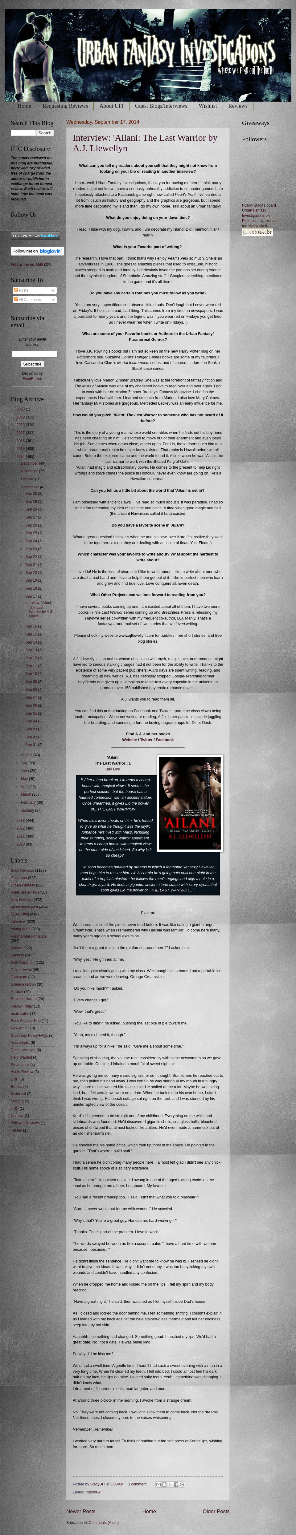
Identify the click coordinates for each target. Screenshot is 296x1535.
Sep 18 (31, 588)
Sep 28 (31, 509)
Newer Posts (81, 1511)
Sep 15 (31, 634)
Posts (21, 290)
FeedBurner (32, 379)
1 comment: (138, 1484)
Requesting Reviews (65, 106)
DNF (14, 1079)
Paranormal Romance (29, 936)
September (30, 487)
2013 (21, 820)
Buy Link (112, 769)
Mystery (17, 1101)
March (26, 794)
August (27, 755)
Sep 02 (31, 737)
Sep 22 (31, 557)
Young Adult (20, 929)
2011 (21, 836)
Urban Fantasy (23, 885)
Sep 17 (31, 596)
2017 (21, 433)
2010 (21, 844)
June (25, 771)
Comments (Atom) (104, 1523)
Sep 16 (31, 626)
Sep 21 (31, 565)
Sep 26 (31, 525)
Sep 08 (31, 690)
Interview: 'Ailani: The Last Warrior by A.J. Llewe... (38, 609)
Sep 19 (31, 580)
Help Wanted (21, 1057)
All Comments (28, 299)
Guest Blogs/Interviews (161, 106)
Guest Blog (20, 914)
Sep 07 (31, 697)
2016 (21, 441)
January (28, 810)
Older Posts (216, 1511)
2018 (21, 425)
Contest (17, 1115)
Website (129, 740)
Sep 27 (31, 517)
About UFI (111, 106)
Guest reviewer (23, 1050)
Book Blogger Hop (26, 1021)
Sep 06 (31, 705)
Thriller (16, 1130)
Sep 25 (31, 533)
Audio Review (22, 1072)
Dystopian (19, 977)
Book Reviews (22, 870)
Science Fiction (23, 984)
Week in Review (24, 892)
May (25, 779)
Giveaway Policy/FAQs (29, 1035)
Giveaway (19, 878)
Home (24, 106)
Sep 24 (31, 541)
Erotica (16, 1087)
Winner (17, 948)
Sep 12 (31, 658)
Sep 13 (31, 650)
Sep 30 (31, 493)
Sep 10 (31, 674)
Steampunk (20, 1065)
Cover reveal (21, 970)
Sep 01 (31, 745)
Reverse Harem (24, 999)
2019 (21, 417)
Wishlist (208, 106)
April (25, 787)
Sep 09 (31, 682)
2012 (21, 828)
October (28, 479)
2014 (21, 456)
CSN (14, 1108)
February (29, 802)
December (30, 463)
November (30, 471)
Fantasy (17, 955)
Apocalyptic (20, 1042)
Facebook (165, 740)
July (25, 763)
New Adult (19, 1028)
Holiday (17, 992)
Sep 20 (31, 573)
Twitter (146, 740)
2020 (21, 409)
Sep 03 (31, 729)
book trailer (20, 1014)
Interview (93, 1492)
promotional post (24, 907)
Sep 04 (31, 721)
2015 (21, 448)
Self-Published (23, 962)
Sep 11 (31, 666)
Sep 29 (31, 501)
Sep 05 (31, 713)
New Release (22, 900)
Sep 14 (31, 642)
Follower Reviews (25, 1123)
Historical (18, 1094)
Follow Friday (22, 1006)
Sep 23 (31, 549)
